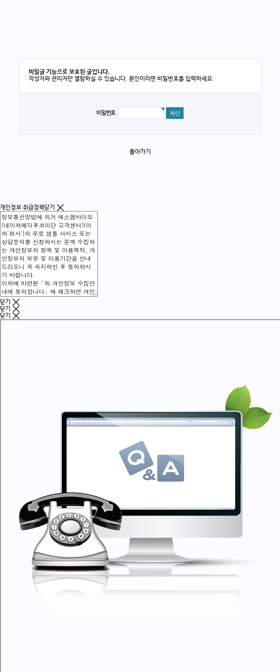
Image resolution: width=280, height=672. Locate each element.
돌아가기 (140, 152)
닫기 (54, 207)
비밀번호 (105, 113)
